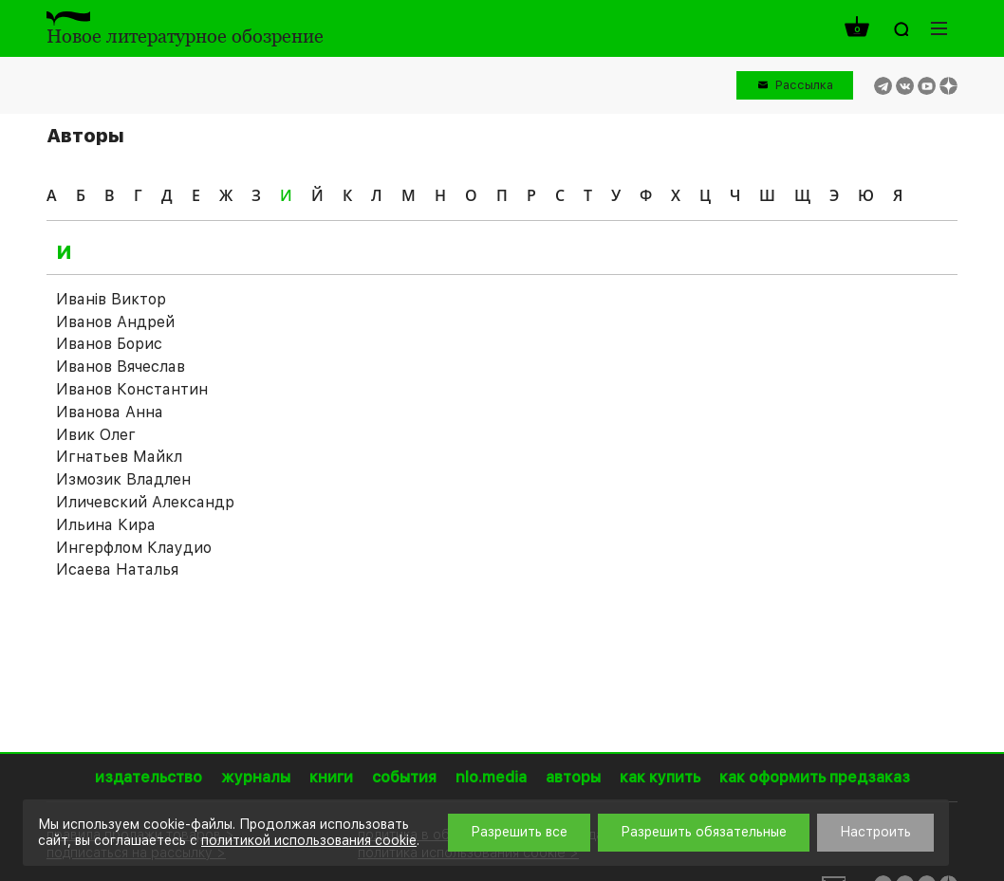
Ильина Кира (106, 525)
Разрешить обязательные (704, 831)
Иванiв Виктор (111, 299)
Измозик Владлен (123, 479)
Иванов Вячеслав (120, 367)
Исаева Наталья (117, 569)
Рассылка (804, 85)
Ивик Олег (96, 435)
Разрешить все (519, 831)
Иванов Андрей (115, 322)
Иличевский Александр (145, 502)
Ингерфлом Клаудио (134, 548)
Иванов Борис (109, 344)
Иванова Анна (109, 412)
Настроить (875, 831)
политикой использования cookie (309, 840)
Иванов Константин (132, 389)
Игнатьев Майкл (119, 457)
